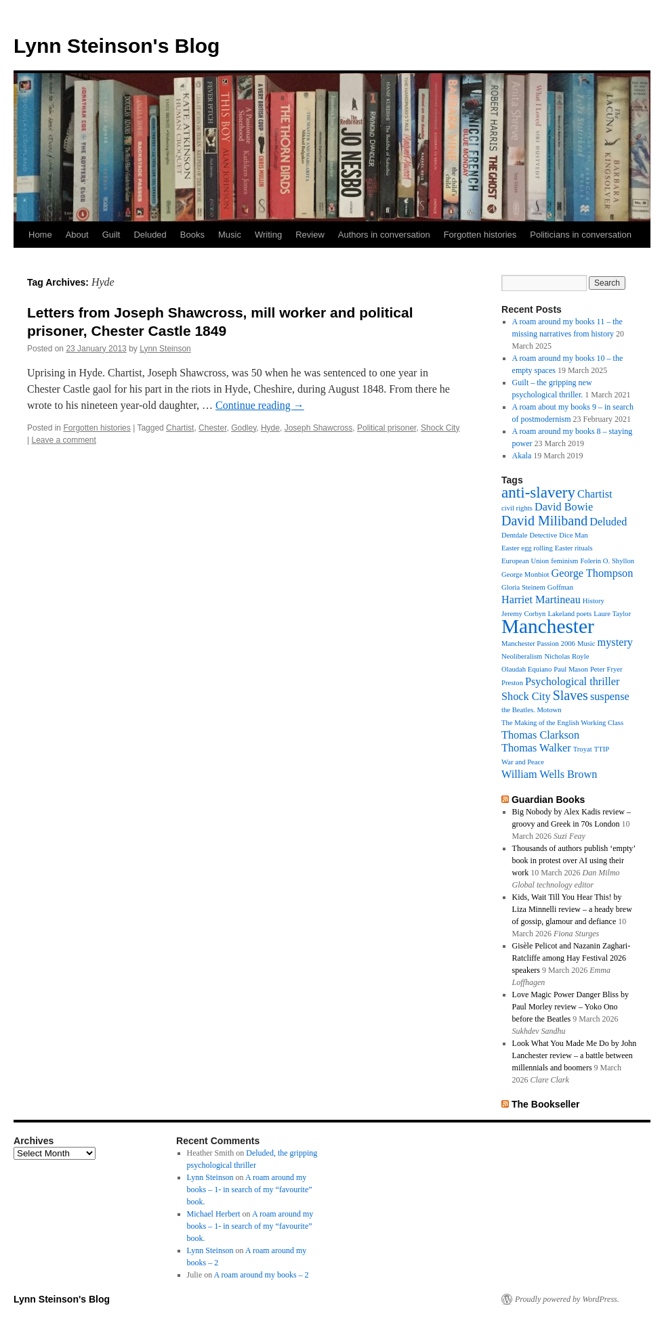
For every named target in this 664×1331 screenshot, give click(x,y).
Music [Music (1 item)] (586, 643)
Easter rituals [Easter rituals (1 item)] (574, 548)
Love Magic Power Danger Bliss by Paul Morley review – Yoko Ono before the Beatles (570, 1007)
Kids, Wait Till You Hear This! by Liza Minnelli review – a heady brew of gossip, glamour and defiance (572, 909)
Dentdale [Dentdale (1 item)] (514, 535)
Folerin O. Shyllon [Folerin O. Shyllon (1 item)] (607, 561)
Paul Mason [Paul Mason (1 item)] (571, 669)
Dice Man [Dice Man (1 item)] (573, 535)
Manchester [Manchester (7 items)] (547, 626)
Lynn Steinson (165, 348)
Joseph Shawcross (319, 428)
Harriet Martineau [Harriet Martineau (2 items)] (541, 600)
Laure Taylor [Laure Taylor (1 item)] (612, 613)
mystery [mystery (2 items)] (615, 642)
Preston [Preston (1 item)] (512, 682)
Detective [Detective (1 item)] (543, 535)
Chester (212, 428)
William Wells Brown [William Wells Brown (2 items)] (549, 774)
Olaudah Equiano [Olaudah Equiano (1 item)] (526, 669)
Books (192, 235)
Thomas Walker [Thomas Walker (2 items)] (536, 748)
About (77, 235)
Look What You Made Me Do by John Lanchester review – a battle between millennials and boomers (574, 1055)
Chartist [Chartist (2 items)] (594, 494)
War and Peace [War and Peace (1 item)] (522, 762)
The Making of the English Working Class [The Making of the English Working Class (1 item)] (562, 722)
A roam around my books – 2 (261, 1275)
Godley (243, 428)
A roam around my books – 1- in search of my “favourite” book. (249, 1189)
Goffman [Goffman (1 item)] (560, 587)
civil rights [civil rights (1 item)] (517, 508)
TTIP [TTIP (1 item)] (602, 749)
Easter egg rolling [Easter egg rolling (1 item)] (527, 548)
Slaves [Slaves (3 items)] (570, 695)
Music (229, 235)
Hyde (270, 428)
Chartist (180, 428)
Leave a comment (63, 440)
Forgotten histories (480, 235)
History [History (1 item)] (593, 601)
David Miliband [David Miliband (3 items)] (544, 520)
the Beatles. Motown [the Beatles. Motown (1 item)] (531, 710)
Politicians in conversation (580, 235)
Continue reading (259, 405)
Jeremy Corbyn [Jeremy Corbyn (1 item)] (523, 613)
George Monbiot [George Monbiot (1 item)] (525, 574)
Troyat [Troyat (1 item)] (582, 749)
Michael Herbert (214, 1214)
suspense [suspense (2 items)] (609, 697)
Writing (268, 235)
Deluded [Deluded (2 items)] (608, 522)
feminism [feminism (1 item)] (564, 561)
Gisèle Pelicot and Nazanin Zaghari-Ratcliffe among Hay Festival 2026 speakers (571, 958)
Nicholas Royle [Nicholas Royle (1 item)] (566, 656)
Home (40, 235)
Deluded (149, 235)
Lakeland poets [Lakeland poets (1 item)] (569, 613)
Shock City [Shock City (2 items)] (526, 697)
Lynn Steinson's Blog (117, 46)
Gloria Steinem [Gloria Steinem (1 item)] (523, 587)
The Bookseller (546, 1104)
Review (310, 235)
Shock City (440, 428)
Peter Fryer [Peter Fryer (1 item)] (606, 669)
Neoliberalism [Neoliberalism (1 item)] (521, 656)
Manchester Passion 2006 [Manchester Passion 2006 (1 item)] (538, 643)
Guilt (111, 235)
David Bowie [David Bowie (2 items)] (564, 507)
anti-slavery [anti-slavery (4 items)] (538, 492)
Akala (522, 455)
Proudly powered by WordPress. (567, 1299)
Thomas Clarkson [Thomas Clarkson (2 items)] (540, 735)
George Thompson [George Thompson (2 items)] (593, 573)
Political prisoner (386, 428)
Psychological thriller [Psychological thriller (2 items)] (572, 682)
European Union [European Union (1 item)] (525, 561)
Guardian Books (548, 799)
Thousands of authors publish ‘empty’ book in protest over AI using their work (574, 860)
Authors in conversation (384, 235)
